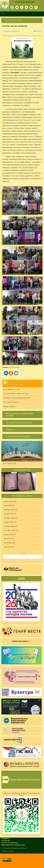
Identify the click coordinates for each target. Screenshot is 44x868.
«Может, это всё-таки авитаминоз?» (16, 398)
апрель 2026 (8, 501)
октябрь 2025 (9, 526)
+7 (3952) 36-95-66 (24, 2)
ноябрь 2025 (8, 522)
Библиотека (21, 641)
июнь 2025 (8, 543)
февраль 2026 (9, 510)
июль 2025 (8, 538)
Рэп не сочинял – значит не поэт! (15, 393)
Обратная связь (8, 851)
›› (23, 556)
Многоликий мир (9, 463)
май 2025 (7, 547)
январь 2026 (8, 514)
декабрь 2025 (9, 518)
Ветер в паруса (9, 406)
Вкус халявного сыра (11, 389)
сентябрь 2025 (9, 530)
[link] (22, 20)
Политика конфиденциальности (14, 848)
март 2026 (8, 505)
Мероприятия (14, 367)
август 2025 (8, 534)
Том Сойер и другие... (11, 402)
